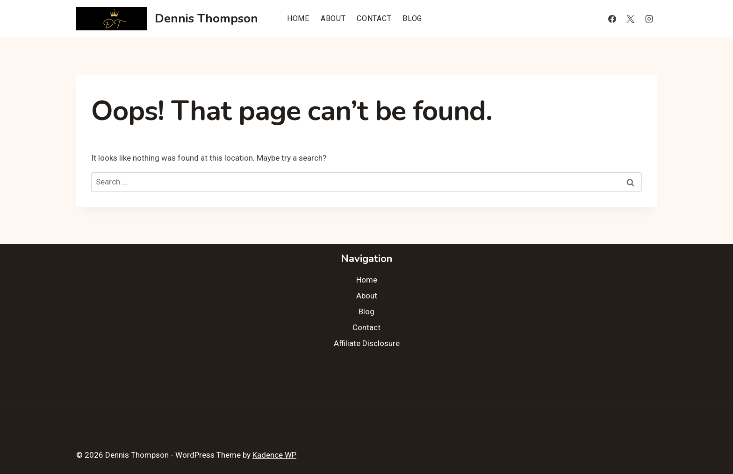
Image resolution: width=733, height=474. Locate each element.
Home (298, 18)
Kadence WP (274, 455)
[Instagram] (649, 19)
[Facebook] (612, 19)
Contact (374, 18)
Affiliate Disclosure (367, 343)
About (333, 18)
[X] (631, 19)
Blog (412, 18)
